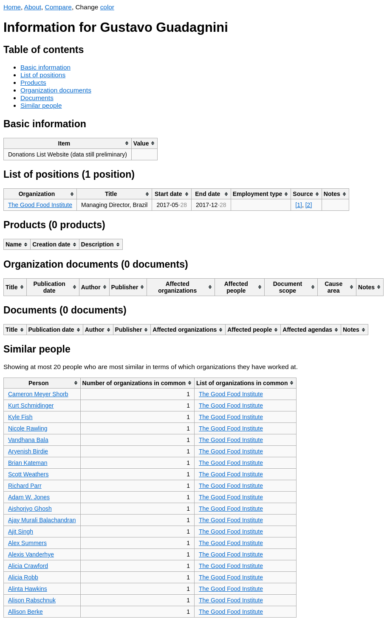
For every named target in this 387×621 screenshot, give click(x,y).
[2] (308, 204)
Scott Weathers (28, 474)
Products (33, 82)
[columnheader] (68, 143)
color (107, 7)
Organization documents (55, 90)
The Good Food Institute (40, 204)
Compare (58, 7)
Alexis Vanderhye (31, 554)
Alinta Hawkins (27, 588)
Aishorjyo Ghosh (30, 508)
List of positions (42, 74)
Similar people (41, 105)
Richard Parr (25, 485)
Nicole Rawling (28, 428)
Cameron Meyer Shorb (38, 394)
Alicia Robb (23, 577)
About (32, 7)
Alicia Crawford (28, 565)
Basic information (45, 67)
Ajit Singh (20, 531)
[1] (298, 204)
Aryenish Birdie (28, 451)
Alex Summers (27, 543)
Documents (37, 97)
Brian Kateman (28, 462)
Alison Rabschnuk (32, 600)
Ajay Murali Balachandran (42, 520)
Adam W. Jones (29, 497)
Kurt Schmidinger (31, 405)
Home (12, 7)
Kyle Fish (20, 417)
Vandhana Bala (28, 439)
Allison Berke (25, 611)
